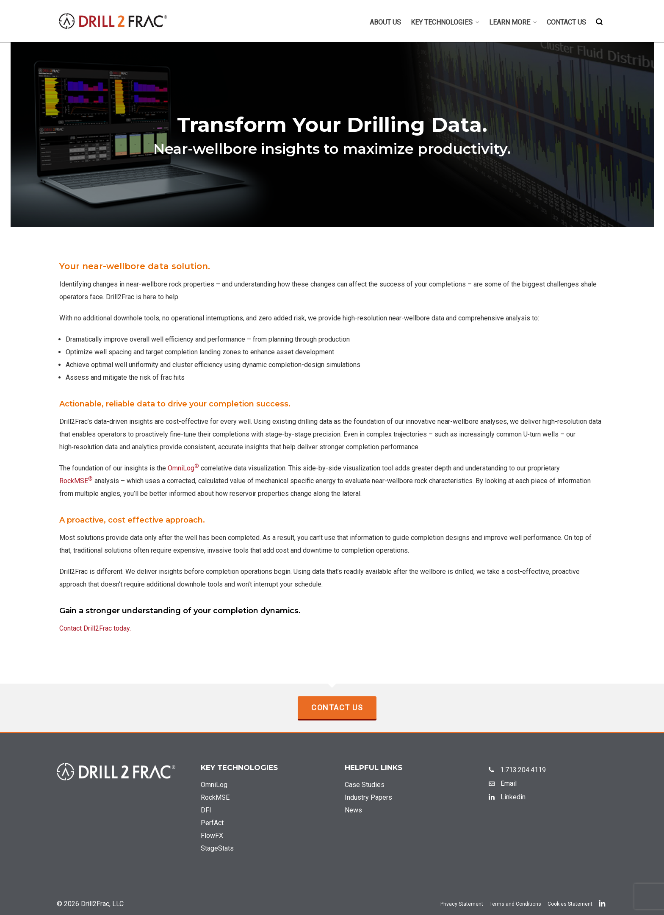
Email (503, 783)
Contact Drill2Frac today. (95, 628)
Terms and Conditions (515, 904)
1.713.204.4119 (517, 770)
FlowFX (212, 836)
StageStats (217, 848)
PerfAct (212, 823)
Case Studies (365, 785)
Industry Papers (368, 797)
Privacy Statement (461, 904)
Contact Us (337, 707)
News (353, 810)
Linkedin (507, 797)
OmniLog (183, 468)
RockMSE (76, 481)
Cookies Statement (570, 904)
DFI (206, 810)
